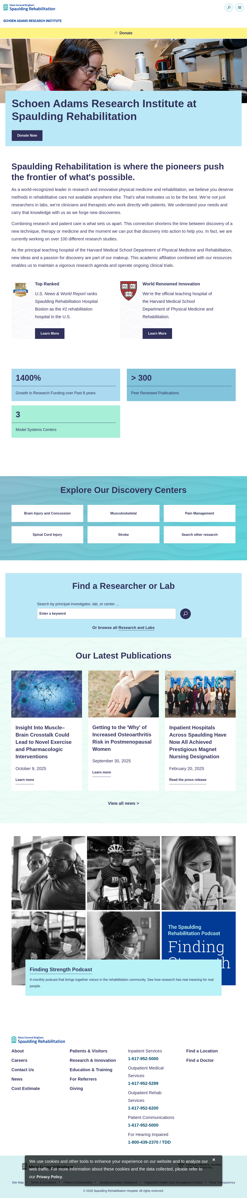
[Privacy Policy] (49, 1177)
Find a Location (202, 1050)
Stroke (123, 534)
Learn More (52, 335)
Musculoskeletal (123, 513)
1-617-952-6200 (143, 1107)
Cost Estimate (26, 1087)
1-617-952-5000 (143, 1058)
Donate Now (27, 135)
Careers (20, 1059)
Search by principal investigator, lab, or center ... (78, 604)
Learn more (26, 780)
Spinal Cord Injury (47, 534)
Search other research (200, 534)
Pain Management (199, 513)
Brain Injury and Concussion (47, 513)
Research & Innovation (93, 1059)
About (18, 1050)
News (17, 1078)
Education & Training (91, 1069)
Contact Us (23, 1069)
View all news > (123, 803)
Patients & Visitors (88, 1050)
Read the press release (190, 780)
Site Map (18, 1182)
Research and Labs (136, 628)
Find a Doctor (200, 1059)
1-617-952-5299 (143, 1082)
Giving (76, 1087)
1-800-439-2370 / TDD (149, 1141)
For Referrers (83, 1078)
